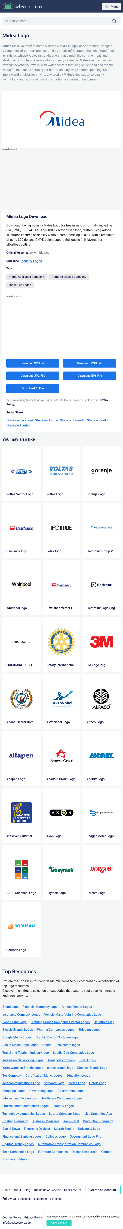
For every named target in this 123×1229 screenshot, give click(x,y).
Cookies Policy (11, 1217)
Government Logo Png (86, 1136)
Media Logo (77, 1083)
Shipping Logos (89, 1030)
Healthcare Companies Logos (62, 1098)
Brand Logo (10, 1007)
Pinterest (56, 1199)
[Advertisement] (61, 179)
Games (106, 1152)
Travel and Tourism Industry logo (25, 1053)
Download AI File (33, 388)
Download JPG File (32, 375)
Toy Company (12, 1075)
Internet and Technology (19, 1098)
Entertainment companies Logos (25, 1106)
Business (8, 1159)
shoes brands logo (60, 1068)
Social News (11, 1129)
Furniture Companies (53, 1152)
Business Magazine (45, 1121)
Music (23, 1159)
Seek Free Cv (72, 1190)
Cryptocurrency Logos (18, 1144)
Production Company (98, 1121)
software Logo (54, 1083)
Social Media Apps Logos (20, 1045)
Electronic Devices (37, 1129)
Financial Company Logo (40, 1007)
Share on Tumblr (18, 425)
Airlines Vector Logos (77, 1007)
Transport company (61, 1060)
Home (6, 1190)
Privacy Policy (33, 1217)
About (17, 1190)
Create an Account (103, 1190)
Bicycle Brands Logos (17, 1030)
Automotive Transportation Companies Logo (69, 1144)
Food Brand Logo (14, 1022)
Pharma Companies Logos (56, 1030)
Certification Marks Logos (44, 1075)
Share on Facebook (20, 420)
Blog (27, 1190)
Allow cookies (59, 1222)
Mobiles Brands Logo (92, 1068)
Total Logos (87, 1060)
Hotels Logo (97, 1083)
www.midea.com (40, 253)
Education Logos (78, 1075)
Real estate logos (67, 1045)
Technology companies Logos (23, 1114)
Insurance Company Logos (21, 1014)
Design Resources (84, 1152)
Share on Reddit (98, 420)
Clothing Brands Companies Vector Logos (60, 1022)
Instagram (40, 1199)
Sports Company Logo (64, 1114)
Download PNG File (89, 363)
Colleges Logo (56, 1136)
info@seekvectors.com (17, 1222)
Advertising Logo (41, 1091)
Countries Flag (104, 1022)
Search (116, 21)
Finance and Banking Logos (22, 1136)
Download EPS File (89, 375)
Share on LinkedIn (72, 420)
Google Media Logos (17, 1037)
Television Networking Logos (23, 1060)
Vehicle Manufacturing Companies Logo (72, 1014)
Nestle (46, 1045)
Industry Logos (31, 261)
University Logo (89, 1129)
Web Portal (71, 1121)
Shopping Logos (13, 1091)
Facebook (24, 1199)
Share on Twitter (46, 420)
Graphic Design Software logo (57, 1037)
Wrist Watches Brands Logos (22, 1068)
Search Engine (64, 1129)
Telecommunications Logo (21, 1083)
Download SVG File (32, 363)
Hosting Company (15, 1121)
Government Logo (70, 1091)
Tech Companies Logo (18, 1152)
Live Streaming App (98, 1114)
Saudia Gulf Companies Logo (73, 1053)
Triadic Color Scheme (47, 1190)
